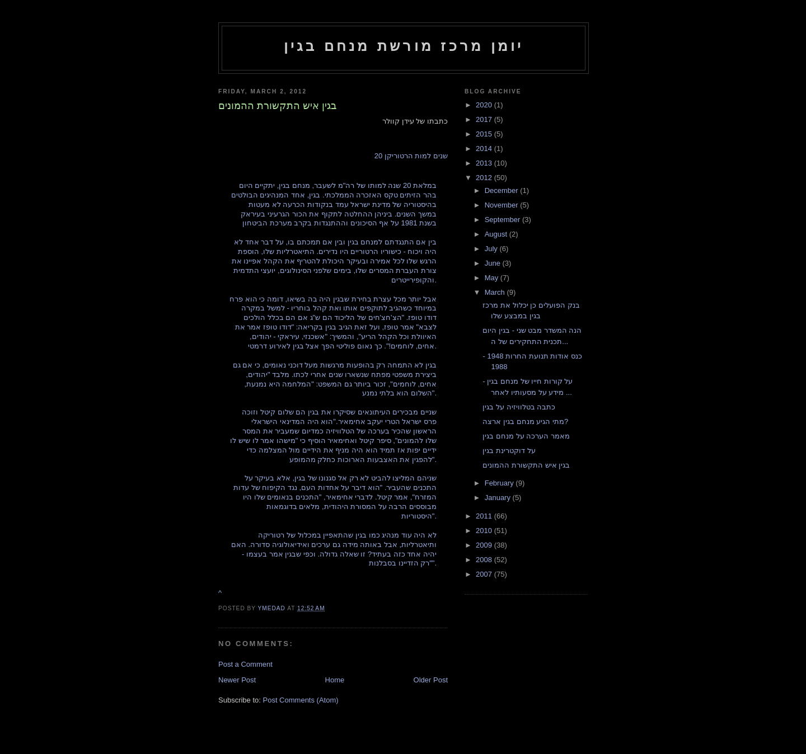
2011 (485, 516)
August (497, 234)
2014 (485, 148)
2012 (485, 177)
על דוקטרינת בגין (508, 450)
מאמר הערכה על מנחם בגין (525, 436)
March (496, 292)
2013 (485, 163)
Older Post (431, 680)
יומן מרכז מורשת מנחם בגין (404, 45)
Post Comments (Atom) (301, 700)
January (499, 497)
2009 (485, 545)
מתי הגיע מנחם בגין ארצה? (525, 421)
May (492, 278)
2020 (485, 105)
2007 (485, 574)
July (492, 248)
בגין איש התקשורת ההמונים (526, 465)
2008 (485, 559)
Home (335, 680)
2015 (485, 134)
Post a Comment (245, 664)
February (500, 483)
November (503, 205)
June (494, 263)
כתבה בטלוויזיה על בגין (518, 407)
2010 (485, 530)
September (503, 219)
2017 (485, 119)
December (503, 190)
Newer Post (237, 680)
